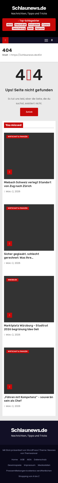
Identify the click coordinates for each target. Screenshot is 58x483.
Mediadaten (44, 465)
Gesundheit (20, 24)
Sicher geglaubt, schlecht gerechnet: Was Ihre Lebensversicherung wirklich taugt (28, 257)
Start (5, 54)
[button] (53, 40)
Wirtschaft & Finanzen (17, 136)
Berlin (30, 28)
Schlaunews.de (29, 8)
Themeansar (31, 453)
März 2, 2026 (13, 191)
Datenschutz (40, 459)
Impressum (29, 465)
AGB (22, 459)
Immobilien (34, 24)
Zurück (29, 112)
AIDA (29, 459)
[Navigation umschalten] (46, 40)
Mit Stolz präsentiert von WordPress (21, 450)
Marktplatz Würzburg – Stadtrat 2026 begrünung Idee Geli (26, 327)
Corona (45, 24)
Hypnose (40, 28)
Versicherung (19, 28)
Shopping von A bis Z (29, 476)
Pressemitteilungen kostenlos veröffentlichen (29, 470)
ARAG (9, 24)
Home (15, 459)
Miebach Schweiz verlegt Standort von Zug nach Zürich (27, 184)
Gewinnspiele (14, 465)
